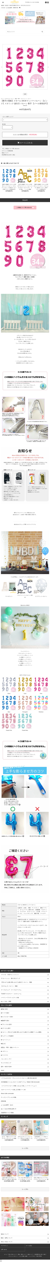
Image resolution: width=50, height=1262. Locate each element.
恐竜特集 (3, 1101)
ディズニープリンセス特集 (8, 1097)
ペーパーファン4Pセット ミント (25, 655)
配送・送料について (22, 1254)
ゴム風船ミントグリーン (25, 663)
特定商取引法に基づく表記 (8, 154)
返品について (5, 152)
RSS (37, 1256)
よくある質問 (9, 7)
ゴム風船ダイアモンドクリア (25, 661)
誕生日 (2, 5)
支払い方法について (12, 1254)
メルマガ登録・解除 (23, 1256)
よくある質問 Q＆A (7, 1105)
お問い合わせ (4, 1249)
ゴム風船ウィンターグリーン (25, 665)
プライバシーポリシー (13, 1256)
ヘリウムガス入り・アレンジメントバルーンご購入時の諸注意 (19, 1078)
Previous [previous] (2, 67)
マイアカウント (4, 1245)
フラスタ (3, 7)
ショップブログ (32, 1256)
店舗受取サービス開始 (7, 1112)
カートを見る (29, 1245)
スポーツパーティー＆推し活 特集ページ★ (13, 1089)
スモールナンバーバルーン (25, 653)
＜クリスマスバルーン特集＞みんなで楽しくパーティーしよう (19, 1086)
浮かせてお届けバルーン (15, 5)
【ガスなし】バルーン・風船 (11, 98)
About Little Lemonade (7, 1093)
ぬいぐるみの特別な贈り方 (8, 1109)
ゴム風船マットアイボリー (25, 659)
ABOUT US (15, 7)
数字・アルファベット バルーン (24, 98)
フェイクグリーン (25, 651)
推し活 (6, 5)
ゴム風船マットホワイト (25, 657)
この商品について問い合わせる (10, 148)
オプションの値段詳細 (7, 150)
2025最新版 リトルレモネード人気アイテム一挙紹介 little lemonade (20, 1082)
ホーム (2, 98)
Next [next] (48, 67)
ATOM (40, 1256)
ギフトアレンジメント (25, 5)
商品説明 (25, 200)
